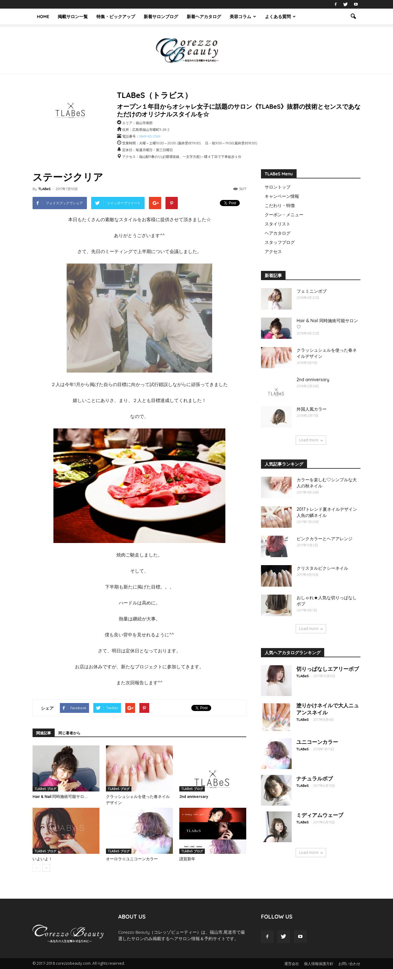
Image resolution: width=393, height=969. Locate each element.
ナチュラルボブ (314, 778)
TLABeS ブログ (45, 789)
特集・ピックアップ (115, 16)
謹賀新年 (187, 859)
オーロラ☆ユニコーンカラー (132, 859)
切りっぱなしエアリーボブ (327, 669)
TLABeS (44, 189)
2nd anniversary (193, 796)
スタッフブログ (280, 242)
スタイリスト (277, 224)
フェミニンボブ (312, 291)
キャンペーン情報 (282, 196)
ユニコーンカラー (317, 742)
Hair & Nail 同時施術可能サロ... (60, 796)
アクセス (273, 251)
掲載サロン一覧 (73, 16)
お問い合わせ (349, 963)
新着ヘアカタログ (204, 16)
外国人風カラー (312, 409)
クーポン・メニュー (284, 214)
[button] (353, 16)
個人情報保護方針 (318, 963)
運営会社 (291, 963)
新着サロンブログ (161, 16)
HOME (43, 16)
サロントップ (277, 187)
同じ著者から (69, 733)
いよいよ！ (43, 859)
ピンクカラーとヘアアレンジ (324, 538)
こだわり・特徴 (280, 205)
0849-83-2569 (150, 136)
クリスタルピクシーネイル (322, 568)
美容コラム (243, 16)
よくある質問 (280, 16)
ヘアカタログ (277, 233)
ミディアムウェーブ (319, 815)
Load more (311, 440)
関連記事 (43, 733)
